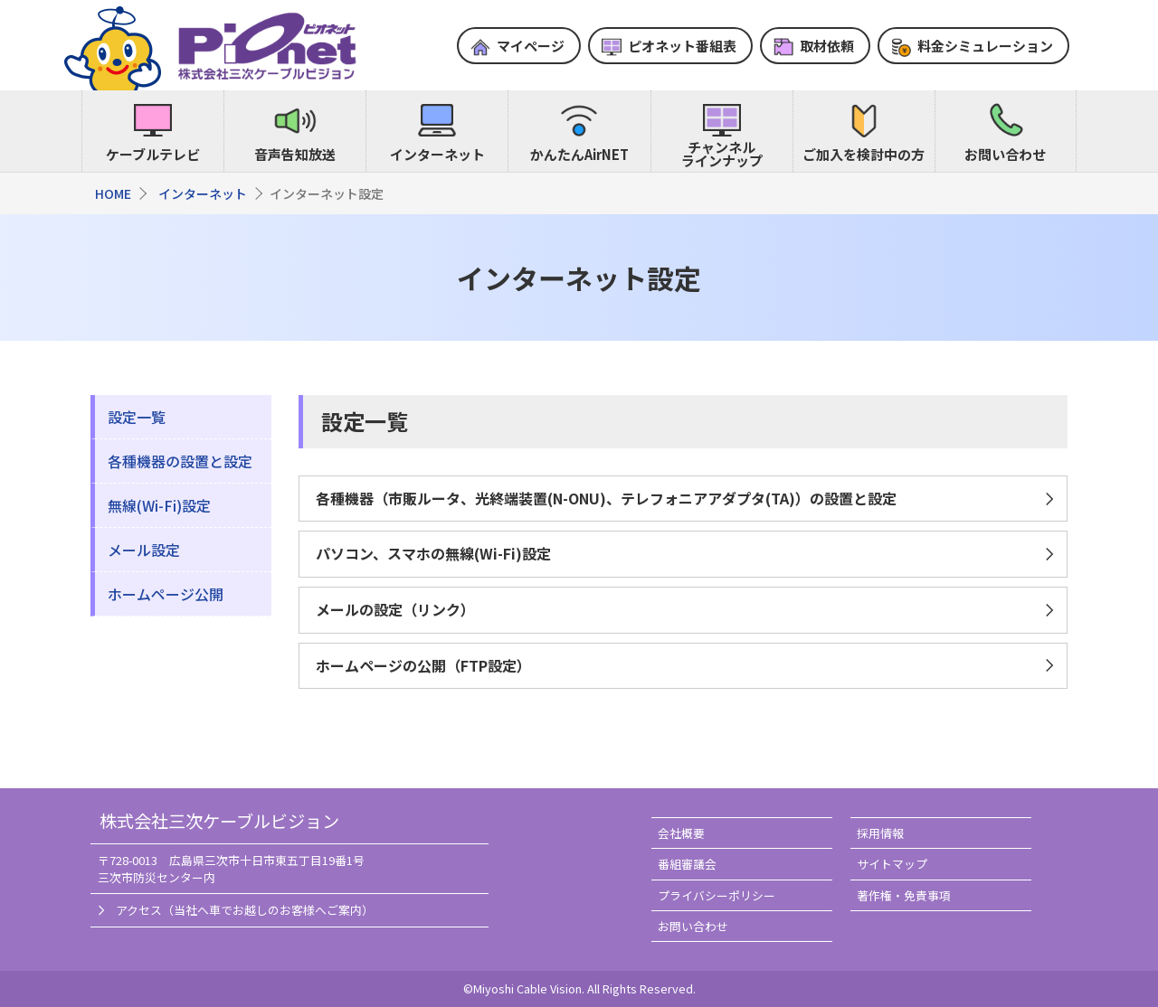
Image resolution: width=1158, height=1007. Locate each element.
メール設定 (144, 549)
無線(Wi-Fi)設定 (159, 505)
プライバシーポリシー (716, 895)
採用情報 (880, 833)
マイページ (531, 45)
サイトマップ (892, 863)
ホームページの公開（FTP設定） (423, 665)
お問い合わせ (1005, 154)
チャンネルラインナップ (722, 153)
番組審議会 (687, 863)
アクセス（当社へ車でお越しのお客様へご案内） (245, 909)
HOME (113, 193)
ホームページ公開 (165, 594)
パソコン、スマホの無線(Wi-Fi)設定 (433, 553)
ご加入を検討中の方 (863, 154)
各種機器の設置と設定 (180, 461)
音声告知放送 (295, 154)
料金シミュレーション (985, 45)
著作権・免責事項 (904, 895)
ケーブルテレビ (153, 154)
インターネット (437, 154)
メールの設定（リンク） (395, 609)
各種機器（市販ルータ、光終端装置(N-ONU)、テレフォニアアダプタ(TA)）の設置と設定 (606, 498)
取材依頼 (827, 45)
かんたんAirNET (579, 154)
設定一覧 (137, 417)
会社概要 (681, 833)
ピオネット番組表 (682, 45)
